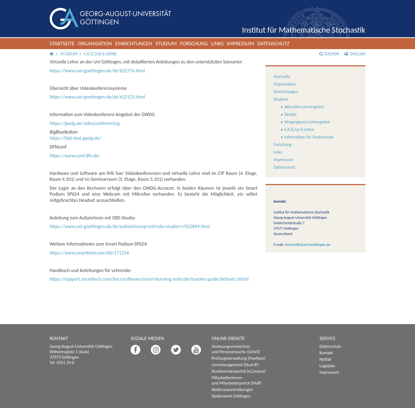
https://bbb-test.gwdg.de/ (75, 138)
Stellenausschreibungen (232, 389)
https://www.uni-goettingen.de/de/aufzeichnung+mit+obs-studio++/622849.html (130, 226)
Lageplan (327, 365)
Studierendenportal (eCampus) (239, 371)
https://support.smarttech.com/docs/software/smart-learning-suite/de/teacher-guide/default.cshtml (149, 279)
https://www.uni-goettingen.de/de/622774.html (97, 71)
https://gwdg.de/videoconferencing (85, 123)
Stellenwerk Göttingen (231, 396)
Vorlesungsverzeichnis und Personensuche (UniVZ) (236, 349)
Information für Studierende (309, 137)
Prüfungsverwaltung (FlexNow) (239, 358)
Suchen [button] (329, 53)
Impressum (240, 43)
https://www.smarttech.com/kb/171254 (89, 253)
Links (217, 43)
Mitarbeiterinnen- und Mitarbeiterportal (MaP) (236, 380)
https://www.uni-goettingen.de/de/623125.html (97, 97)
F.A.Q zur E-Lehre (100, 53)
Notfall (325, 359)
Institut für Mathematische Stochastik (303, 30)
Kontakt (326, 352)
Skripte (290, 114)
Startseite (62, 43)
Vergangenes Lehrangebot (307, 121)
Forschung (194, 43)
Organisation (95, 43)
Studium (166, 43)
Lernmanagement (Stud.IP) (235, 364)
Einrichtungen (133, 43)
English (354, 53)
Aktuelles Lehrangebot (304, 106)
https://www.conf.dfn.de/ (75, 156)
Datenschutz (273, 43)
